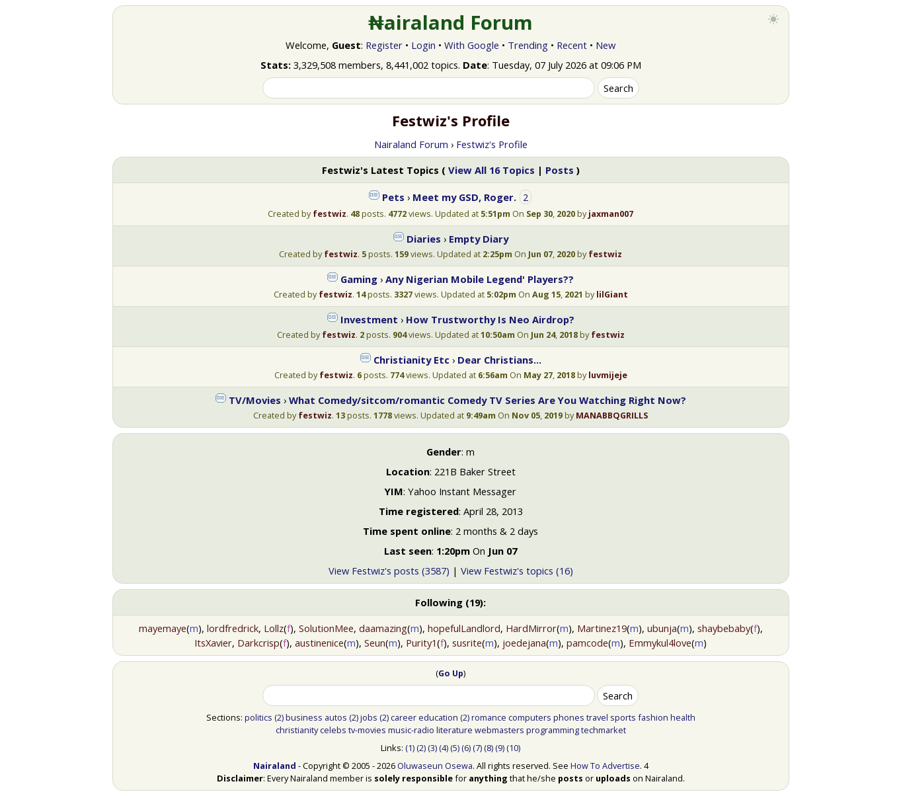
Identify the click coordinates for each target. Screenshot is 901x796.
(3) (432, 748)
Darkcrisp (258, 642)
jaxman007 (610, 213)
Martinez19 (602, 628)
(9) (499, 748)
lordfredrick (232, 628)
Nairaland (274, 766)
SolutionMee (326, 628)
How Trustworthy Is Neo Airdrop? (490, 319)
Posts (559, 170)
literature (454, 730)
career (403, 717)
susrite (467, 642)
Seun (374, 642)
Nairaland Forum (411, 144)
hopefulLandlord (464, 628)
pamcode (587, 642)
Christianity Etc (411, 359)
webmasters (499, 730)
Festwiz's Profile (492, 144)
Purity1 (421, 642)
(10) (513, 748)
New (605, 45)
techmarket (603, 730)
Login (423, 45)
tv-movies (367, 730)
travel (597, 717)
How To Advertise (605, 766)
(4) (443, 748)
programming (552, 730)
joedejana (524, 642)
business (304, 717)
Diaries (424, 238)
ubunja (662, 628)
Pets (393, 197)
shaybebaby (723, 628)
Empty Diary (478, 238)
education (438, 717)
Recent (572, 45)
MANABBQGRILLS (612, 415)
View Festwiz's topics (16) (517, 570)
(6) (466, 748)
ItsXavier (213, 642)
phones (568, 717)
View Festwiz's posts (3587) (389, 570)
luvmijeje (607, 375)
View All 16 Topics (491, 170)
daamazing (383, 628)
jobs (368, 717)
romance (488, 717)
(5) (454, 748)
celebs (333, 730)
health (682, 717)
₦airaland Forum (450, 22)
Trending (528, 45)
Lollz (274, 628)
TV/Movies (255, 400)
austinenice (319, 642)
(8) (488, 748)
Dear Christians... (499, 359)
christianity (297, 730)
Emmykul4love (660, 642)
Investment (369, 319)
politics (258, 717)
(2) (279, 717)
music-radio (411, 730)
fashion (653, 717)
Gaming (358, 279)
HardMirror (531, 628)
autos (336, 717)
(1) (409, 748)
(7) (477, 748)
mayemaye (162, 628)
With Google (471, 45)
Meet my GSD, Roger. (464, 197)
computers (529, 717)
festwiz (329, 213)
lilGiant (612, 294)
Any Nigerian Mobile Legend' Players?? (479, 279)
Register (384, 45)
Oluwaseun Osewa (435, 766)
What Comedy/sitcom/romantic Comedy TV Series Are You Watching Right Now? (487, 400)
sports (623, 717)
